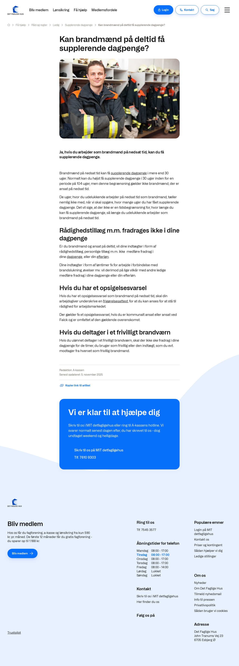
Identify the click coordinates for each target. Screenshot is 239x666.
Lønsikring (61, 10)
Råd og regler (39, 25)
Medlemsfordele (104, 10)
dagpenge (75, 257)
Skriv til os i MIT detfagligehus (157, 596)
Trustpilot (14, 632)
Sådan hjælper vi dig (208, 551)
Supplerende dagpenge (79, 25)
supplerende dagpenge (129, 173)
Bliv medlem (38, 10)
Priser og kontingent (208, 545)
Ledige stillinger (205, 556)
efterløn (103, 257)
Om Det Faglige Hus (208, 588)
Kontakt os (201, 539)
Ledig (56, 25)
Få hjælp (80, 10)
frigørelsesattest (115, 301)
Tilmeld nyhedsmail (207, 594)
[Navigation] (227, 10)
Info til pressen (204, 599)
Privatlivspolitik (204, 605)
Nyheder (200, 583)
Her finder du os (148, 602)
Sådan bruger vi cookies (211, 611)
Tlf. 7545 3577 (146, 530)
